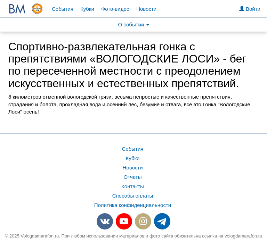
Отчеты (133, 177)
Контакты (132, 186)
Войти (249, 9)
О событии (133, 24)
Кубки (87, 9)
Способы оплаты (132, 196)
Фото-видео (115, 9)
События (62, 9)
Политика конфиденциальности (132, 205)
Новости (146, 9)
